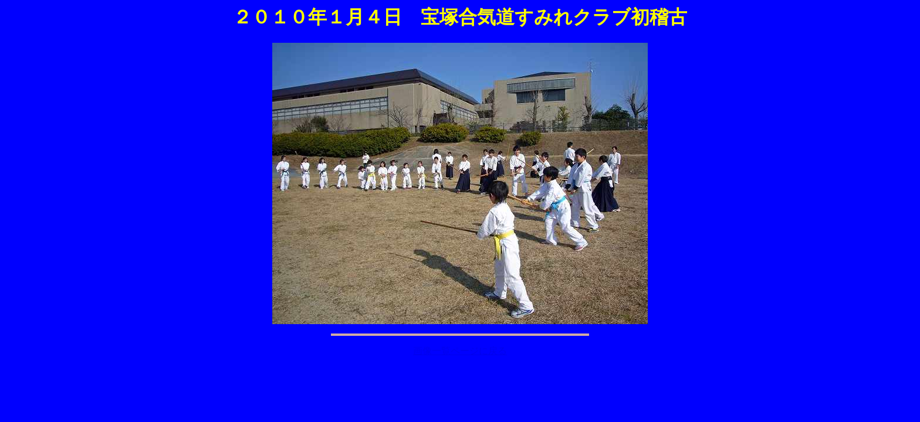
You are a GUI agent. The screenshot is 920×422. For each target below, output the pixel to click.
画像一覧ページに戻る (460, 351)
